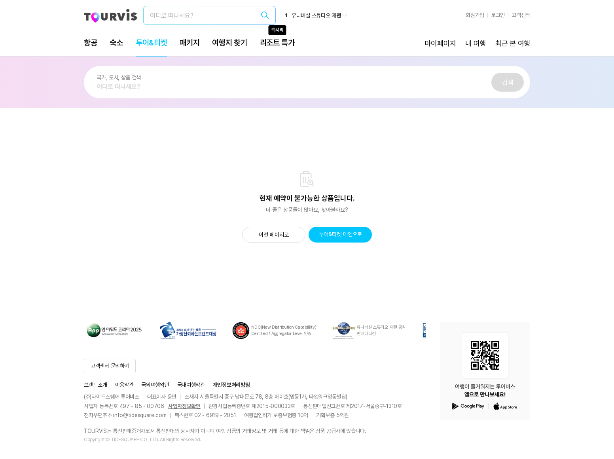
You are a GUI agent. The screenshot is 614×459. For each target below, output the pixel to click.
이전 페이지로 (274, 234)
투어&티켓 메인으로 (340, 234)
